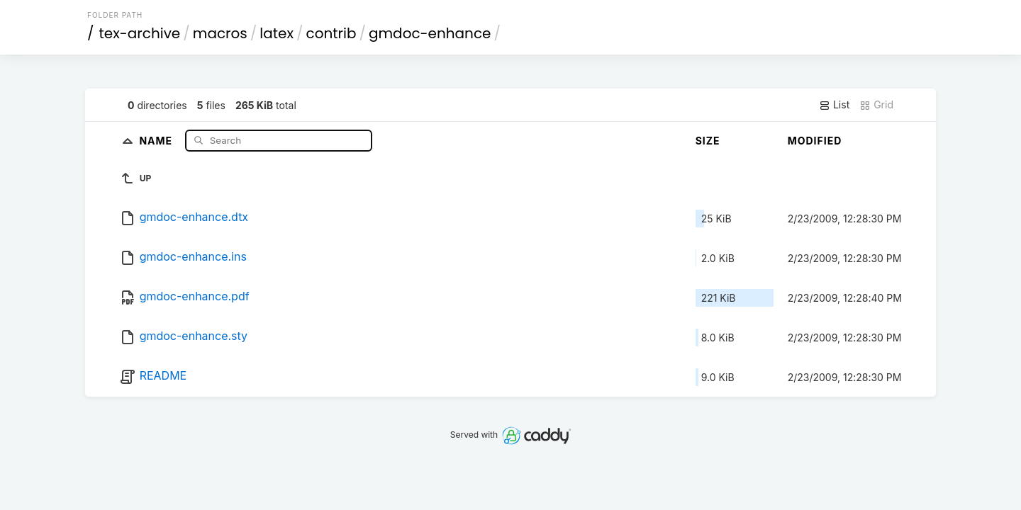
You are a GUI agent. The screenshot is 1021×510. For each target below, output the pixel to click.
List (834, 104)
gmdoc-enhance (430, 33)
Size (708, 141)
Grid (876, 104)
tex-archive (140, 33)
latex (277, 33)
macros (220, 33)
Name (157, 140)
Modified (815, 141)
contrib (331, 33)
